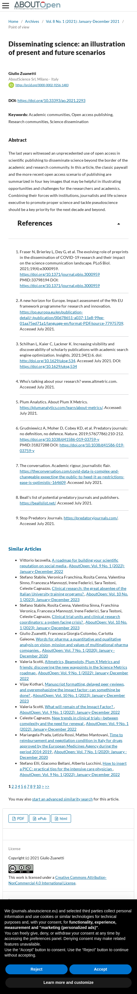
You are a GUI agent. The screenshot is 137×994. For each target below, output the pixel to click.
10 (38, 786)
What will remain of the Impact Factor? (79, 706)
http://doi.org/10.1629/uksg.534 (47, 360)
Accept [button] (100, 969)
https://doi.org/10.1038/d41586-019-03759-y (59, 439)
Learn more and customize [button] (68, 982)
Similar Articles (24, 549)
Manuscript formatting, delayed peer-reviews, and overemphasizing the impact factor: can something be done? (72, 690)
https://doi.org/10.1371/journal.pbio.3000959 (60, 274)
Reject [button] (36, 969)
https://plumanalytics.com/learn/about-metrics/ (61, 407)
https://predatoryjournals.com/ (91, 517)
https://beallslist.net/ (38, 503)
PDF (20, 818)
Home (13, 21)
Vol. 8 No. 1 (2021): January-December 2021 (83, 21)
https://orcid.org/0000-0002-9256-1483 (42, 85)
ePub (41, 818)
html (63, 818)
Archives (32, 21)
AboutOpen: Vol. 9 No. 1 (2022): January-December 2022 (70, 712)
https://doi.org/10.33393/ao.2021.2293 (51, 100)
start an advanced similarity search (62, 799)
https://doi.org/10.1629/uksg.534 (48, 366)
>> (47, 786)
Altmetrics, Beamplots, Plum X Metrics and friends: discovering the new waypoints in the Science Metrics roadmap (73, 667)
